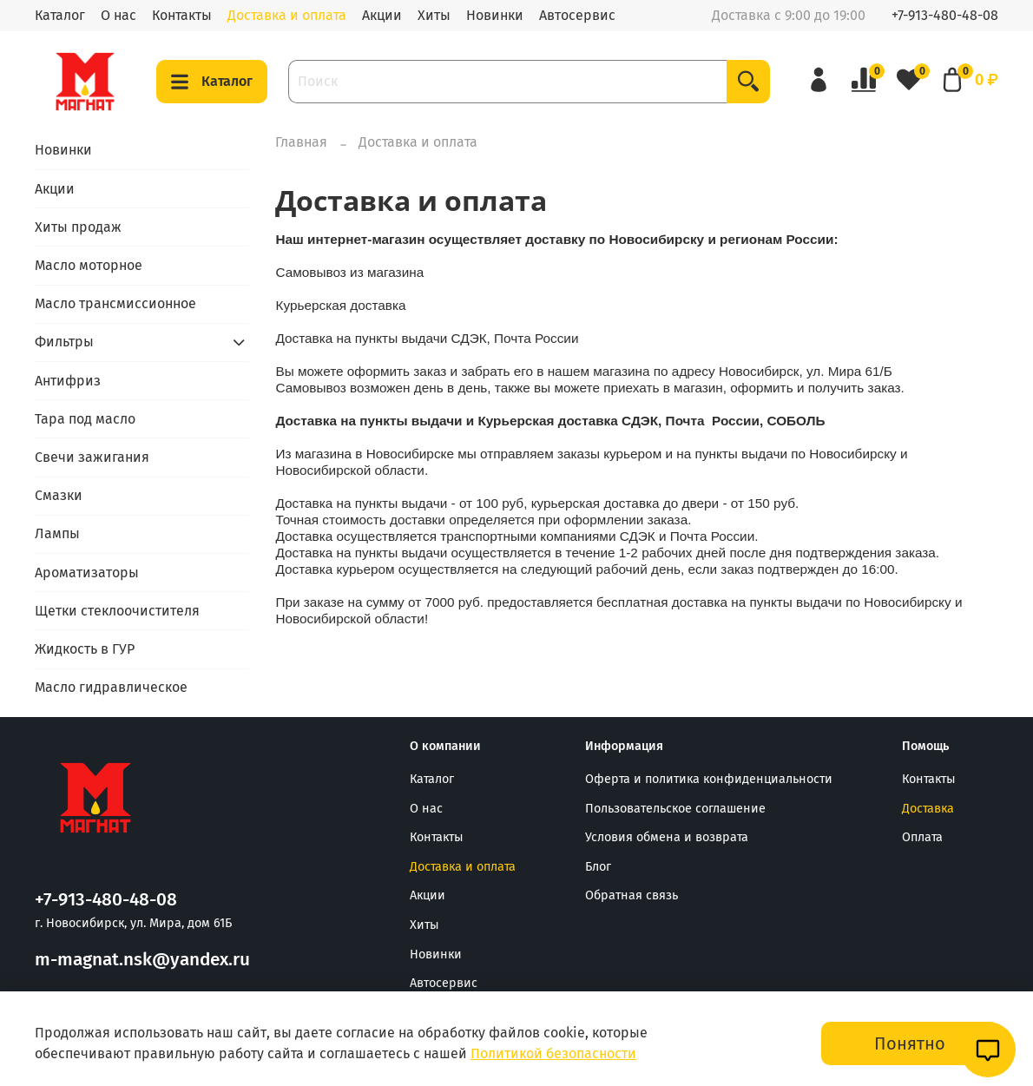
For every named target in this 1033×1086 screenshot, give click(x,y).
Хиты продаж (78, 227)
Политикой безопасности (553, 1053)
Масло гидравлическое (111, 687)
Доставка (928, 808)
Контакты (182, 15)
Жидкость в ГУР (85, 649)
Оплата (922, 837)
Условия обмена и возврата (666, 837)
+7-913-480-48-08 (945, 15)
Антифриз (68, 380)
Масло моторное (88, 265)
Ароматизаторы (87, 572)
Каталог (60, 15)
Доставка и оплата (286, 15)
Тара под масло (85, 419)
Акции (382, 15)
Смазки (58, 495)
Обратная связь (631, 895)
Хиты (434, 15)
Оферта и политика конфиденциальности (708, 779)
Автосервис (577, 15)
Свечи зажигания (92, 457)
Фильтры (64, 341)
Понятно (909, 1043)
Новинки (494, 15)
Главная (301, 142)
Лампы (57, 533)
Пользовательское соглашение (675, 808)
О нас (118, 15)
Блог (598, 866)
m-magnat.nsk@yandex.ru (142, 960)
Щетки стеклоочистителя (117, 610)
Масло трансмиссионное (115, 303)
